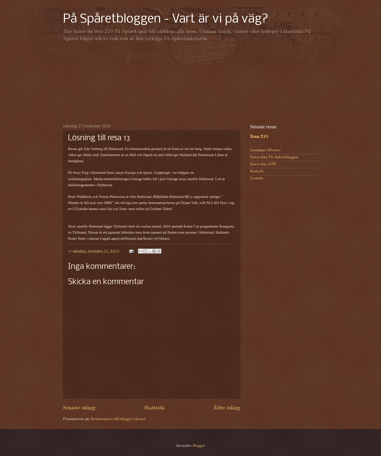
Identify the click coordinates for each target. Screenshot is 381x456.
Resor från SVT (263, 164)
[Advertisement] (190, 83)
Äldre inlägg (226, 408)
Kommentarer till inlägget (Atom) (118, 419)
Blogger (198, 446)
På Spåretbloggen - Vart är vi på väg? (165, 19)
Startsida (154, 408)
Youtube (256, 178)
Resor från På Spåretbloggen (274, 157)
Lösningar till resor (265, 150)
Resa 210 (259, 137)
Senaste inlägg (79, 408)
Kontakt (257, 171)
